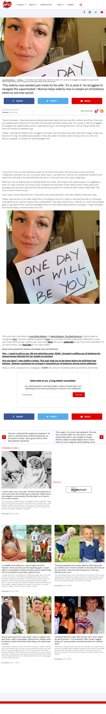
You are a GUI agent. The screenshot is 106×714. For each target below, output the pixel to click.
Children (20, 80)
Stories (20, 4)
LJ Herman (5, 110)
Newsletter (46, 4)
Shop (59, 4)
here (14, 339)
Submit (70, 4)
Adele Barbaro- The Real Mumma (66, 336)
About (32, 4)
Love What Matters (8, 80)
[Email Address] (46, 394)
